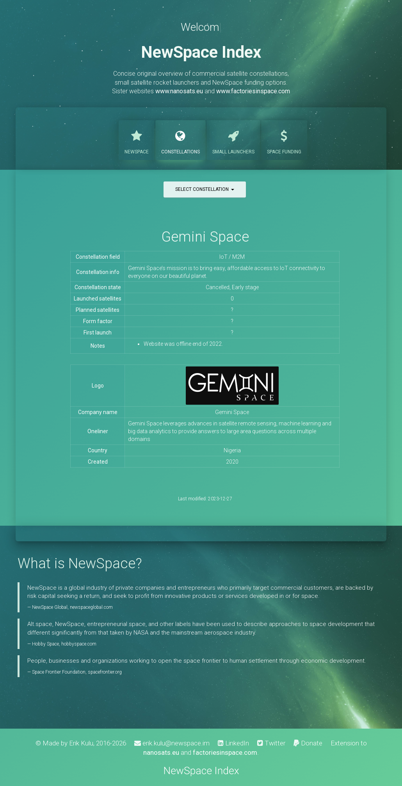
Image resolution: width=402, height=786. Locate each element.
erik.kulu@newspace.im (172, 743)
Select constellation (204, 189)
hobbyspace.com (78, 644)
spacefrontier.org (105, 672)
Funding (284, 139)
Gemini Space (205, 236)
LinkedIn (233, 743)
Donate (307, 743)
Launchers (233, 139)
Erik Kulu (81, 743)
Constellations (180, 139)
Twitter (271, 743)
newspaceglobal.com (91, 607)
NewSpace (137, 139)
